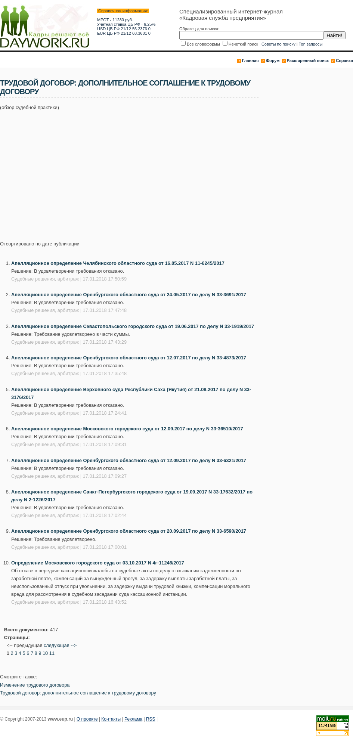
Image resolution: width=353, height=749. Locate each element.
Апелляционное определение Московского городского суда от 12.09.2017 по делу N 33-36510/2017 (127, 428)
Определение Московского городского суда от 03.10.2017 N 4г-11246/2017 (97, 563)
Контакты (111, 719)
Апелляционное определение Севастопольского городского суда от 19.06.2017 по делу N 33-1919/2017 (132, 326)
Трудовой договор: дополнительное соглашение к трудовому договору (78, 693)
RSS (150, 719)
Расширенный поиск (308, 60)
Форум (273, 60)
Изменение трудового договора (34, 685)
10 (45, 653)
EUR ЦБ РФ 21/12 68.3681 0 (124, 33)
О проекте (87, 719)
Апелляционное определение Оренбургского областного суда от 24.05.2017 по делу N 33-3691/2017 (128, 294)
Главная (250, 60)
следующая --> (60, 645)
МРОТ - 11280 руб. (115, 20)
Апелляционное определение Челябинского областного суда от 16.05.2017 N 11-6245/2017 (118, 263)
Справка (344, 60)
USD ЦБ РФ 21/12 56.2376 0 (124, 29)
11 (52, 653)
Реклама (133, 719)
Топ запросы (311, 44)
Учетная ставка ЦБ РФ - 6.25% (126, 24)
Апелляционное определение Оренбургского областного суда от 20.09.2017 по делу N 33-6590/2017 (128, 531)
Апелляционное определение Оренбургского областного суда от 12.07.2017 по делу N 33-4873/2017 (128, 357)
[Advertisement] (102, 171)
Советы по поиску (278, 44)
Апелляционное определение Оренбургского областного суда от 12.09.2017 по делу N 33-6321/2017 (128, 460)
